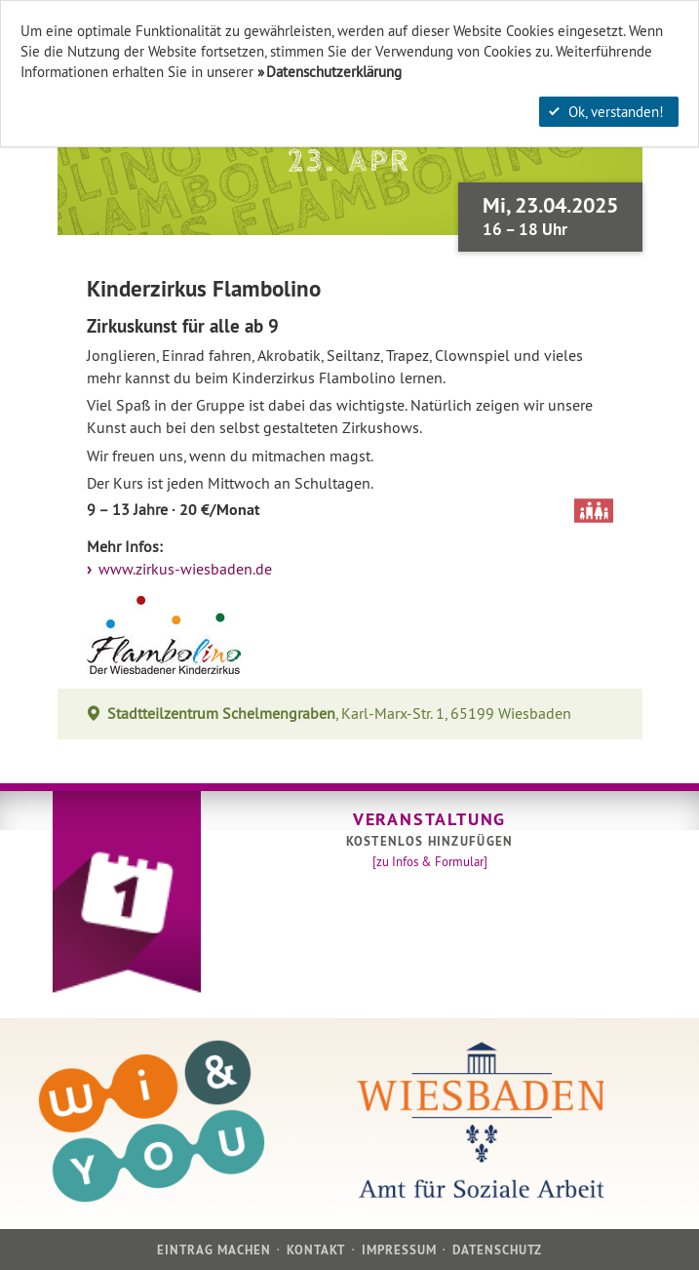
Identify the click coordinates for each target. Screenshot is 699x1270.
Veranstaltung (429, 819)
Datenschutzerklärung (334, 71)
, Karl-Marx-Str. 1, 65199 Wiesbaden (339, 713)
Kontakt (316, 1250)
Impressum (399, 1250)
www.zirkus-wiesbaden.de (183, 569)
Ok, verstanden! (606, 111)
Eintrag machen (214, 1250)
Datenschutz (497, 1250)
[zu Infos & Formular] (429, 861)
